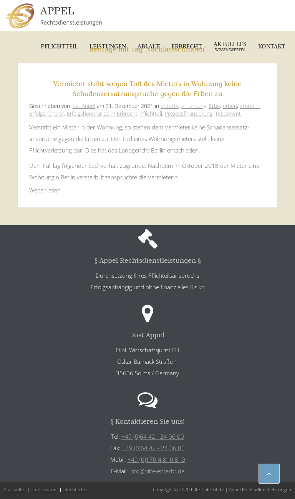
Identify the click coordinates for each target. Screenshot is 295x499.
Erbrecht (186, 46)
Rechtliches (77, 489)
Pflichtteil (59, 46)
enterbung (193, 105)
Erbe (214, 105)
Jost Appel (83, 105)
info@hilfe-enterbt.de (156, 471)
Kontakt (271, 46)
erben (230, 105)
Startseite (14, 489)
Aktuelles (230, 46)
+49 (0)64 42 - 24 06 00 (152, 436)
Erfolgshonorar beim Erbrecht (102, 113)
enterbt (170, 105)
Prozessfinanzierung (188, 113)
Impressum (44, 489)
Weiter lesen (45, 190)
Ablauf (149, 46)
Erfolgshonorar (46, 113)
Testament (228, 113)
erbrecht (250, 105)
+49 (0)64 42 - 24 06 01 (153, 448)
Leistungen (107, 46)
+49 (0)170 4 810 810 (156, 459)
